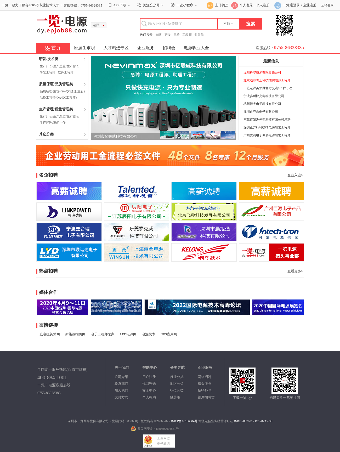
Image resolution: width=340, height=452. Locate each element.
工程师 (187, 35)
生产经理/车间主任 (53, 123)
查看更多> (295, 271)
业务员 (199, 35)
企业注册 (309, 5)
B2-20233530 (263, 421)
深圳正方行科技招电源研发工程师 (267, 127)
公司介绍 (121, 377)
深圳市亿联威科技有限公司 (116, 136)
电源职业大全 (196, 48)
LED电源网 (128, 334)
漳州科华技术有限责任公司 (262, 72)
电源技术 (148, 334)
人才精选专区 (116, 48)
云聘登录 (327, 5)
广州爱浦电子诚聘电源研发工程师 (267, 135)
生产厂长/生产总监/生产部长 (59, 66)
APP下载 (120, 5)
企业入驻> (295, 175)
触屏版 (175, 397)
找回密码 (149, 384)
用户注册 (149, 377)
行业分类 (177, 377)
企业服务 (145, 48)
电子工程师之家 (103, 334)
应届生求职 (84, 48)
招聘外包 (204, 390)
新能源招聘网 (75, 334)
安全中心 (149, 390)
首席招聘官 (206, 397)
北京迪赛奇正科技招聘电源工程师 (267, 80)
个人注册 (263, 5)
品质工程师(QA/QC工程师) (58, 97)
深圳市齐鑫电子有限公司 (260, 112)
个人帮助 (149, 397)
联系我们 (121, 384)
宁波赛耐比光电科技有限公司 (263, 96)
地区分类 (177, 384)
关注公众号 (151, 5)
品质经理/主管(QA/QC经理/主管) (62, 91)
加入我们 (121, 390)
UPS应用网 (169, 334)
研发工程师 (47, 72)
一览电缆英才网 (48, 334)
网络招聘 (204, 377)
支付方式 (121, 397)
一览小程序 (185, 5)
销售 (159, 35)
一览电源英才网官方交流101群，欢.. (268, 88)
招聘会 (169, 48)
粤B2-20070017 (244, 421)
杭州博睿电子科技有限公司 (262, 104)
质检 (176, 35)
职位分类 (177, 390)
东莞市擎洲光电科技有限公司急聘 (267, 119)
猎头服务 (204, 384)
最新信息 (271, 61)
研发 (168, 35)
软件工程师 (65, 72)
